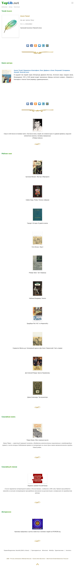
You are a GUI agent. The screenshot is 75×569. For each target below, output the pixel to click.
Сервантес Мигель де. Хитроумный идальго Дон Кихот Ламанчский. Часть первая (37, 348)
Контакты (68, 550)
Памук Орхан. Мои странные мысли (37, 440)
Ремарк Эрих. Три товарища (37, 272)
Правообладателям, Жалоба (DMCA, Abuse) (16, 550)
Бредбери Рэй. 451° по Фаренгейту (37, 323)
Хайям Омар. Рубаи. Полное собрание (37, 200)
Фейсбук (51, 550)
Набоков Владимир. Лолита (37, 298)
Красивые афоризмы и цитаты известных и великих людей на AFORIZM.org (37, 525)
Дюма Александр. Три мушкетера (37, 397)
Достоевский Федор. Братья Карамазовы (37, 373)
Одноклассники (59, 550)
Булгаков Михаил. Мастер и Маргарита (37, 176)
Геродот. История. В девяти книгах (37, 223)
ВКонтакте (45, 550)
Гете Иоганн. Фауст (37, 247)
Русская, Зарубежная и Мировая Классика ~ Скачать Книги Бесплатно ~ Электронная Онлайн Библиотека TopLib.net (39, 558)
